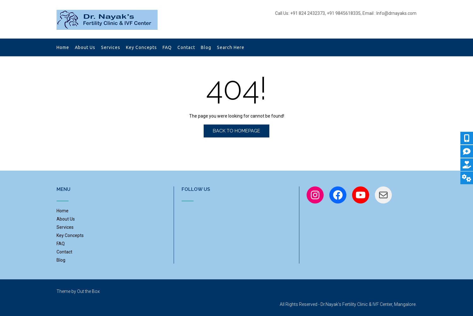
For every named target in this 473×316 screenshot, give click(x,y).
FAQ (167, 48)
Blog (206, 48)
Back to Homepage (236, 131)
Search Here (231, 48)
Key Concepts (141, 48)
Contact (186, 48)
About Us (85, 48)
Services (110, 48)
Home (63, 48)
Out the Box (88, 291)
